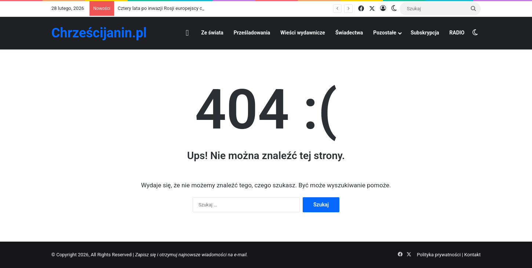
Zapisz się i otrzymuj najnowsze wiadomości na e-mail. (191, 254)
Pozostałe (384, 33)
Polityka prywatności (438, 254)
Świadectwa (349, 33)
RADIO (456, 33)
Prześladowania (252, 33)
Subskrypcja (425, 33)
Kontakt (472, 254)
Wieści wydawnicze (302, 33)
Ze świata (212, 33)
